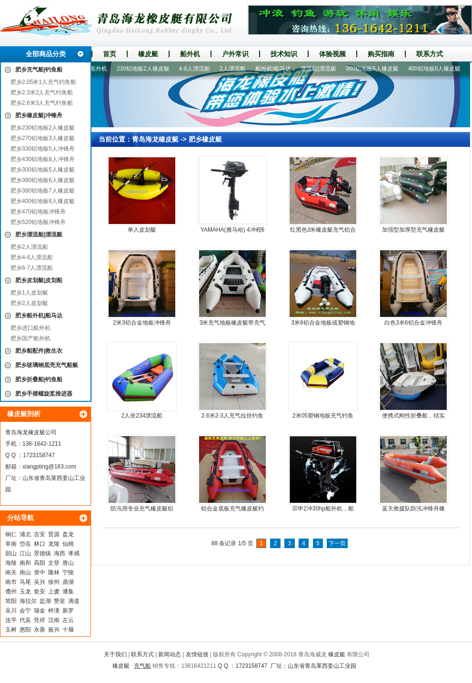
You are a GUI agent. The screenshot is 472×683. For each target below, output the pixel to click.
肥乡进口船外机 (30, 328)
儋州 (11, 591)
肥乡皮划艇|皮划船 (38, 280)
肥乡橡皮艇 (205, 139)
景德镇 (42, 553)
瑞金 (39, 610)
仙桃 (68, 543)
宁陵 (68, 572)
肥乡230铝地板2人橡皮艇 (42, 127)
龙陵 (54, 543)
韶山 (11, 553)
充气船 (142, 666)
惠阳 (25, 629)
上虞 (54, 591)
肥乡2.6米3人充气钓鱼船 (41, 103)
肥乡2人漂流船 (29, 247)
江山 (25, 553)
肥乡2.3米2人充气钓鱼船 (41, 92)
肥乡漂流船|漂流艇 (38, 234)
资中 (39, 572)
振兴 (54, 629)
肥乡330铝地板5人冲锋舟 (42, 148)
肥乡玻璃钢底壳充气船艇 (46, 365)
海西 (59, 553)
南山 (25, 572)
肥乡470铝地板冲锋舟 (38, 211)
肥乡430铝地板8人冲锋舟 (42, 159)
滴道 (74, 601)
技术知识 (284, 54)
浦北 (25, 534)
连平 (11, 620)
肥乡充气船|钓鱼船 (38, 69)
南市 (11, 582)
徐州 (54, 582)
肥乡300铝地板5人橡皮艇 (42, 169)
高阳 (39, 563)
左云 (68, 620)
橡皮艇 (148, 54)
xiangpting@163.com (49, 466)
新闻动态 (169, 654)
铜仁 (11, 534)
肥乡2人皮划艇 (29, 303)
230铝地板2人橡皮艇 (146, 68)
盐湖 (45, 601)
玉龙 (25, 591)
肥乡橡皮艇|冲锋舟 (38, 115)
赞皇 (59, 601)
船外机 (190, 54)
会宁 (25, 610)
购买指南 (381, 54)
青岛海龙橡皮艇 (155, 139)
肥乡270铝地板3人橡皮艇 (42, 138)
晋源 (54, 534)
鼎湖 (68, 582)
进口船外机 (95, 68)
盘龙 (68, 534)
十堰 (68, 629)
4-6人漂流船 (197, 68)
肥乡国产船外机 (30, 338)
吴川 (11, 610)
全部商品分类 (46, 54)
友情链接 (197, 654)
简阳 (11, 601)
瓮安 (39, 591)
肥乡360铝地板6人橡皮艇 (42, 180)
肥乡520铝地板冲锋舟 (38, 222)
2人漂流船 (235, 68)
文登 (54, 563)
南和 (25, 563)
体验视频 (332, 54)
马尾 (25, 582)
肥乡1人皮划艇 (29, 292)
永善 (39, 629)
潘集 (68, 591)
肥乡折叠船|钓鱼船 (38, 379)
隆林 (54, 572)
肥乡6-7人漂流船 (31, 268)
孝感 (74, 553)
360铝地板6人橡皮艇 (375, 68)
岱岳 (25, 543)
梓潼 (54, 610)
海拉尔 (28, 601)
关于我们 (115, 654)
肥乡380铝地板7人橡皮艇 (42, 190)
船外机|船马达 (276, 68)
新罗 (68, 610)
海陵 (11, 563)
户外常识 (235, 54)
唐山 (68, 563)
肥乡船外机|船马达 (38, 315)
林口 (39, 543)
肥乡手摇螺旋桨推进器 (43, 393)
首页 (109, 54)
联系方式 (429, 54)
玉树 (11, 629)
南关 (11, 572)
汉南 (54, 620)
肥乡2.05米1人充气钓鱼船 (43, 82)
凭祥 (39, 620)
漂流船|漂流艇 (321, 68)
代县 (25, 620)
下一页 (337, 543)
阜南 (11, 543)
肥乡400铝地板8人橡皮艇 (42, 201)
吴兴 (39, 582)
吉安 (39, 534)
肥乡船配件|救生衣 (38, 350)
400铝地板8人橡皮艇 (437, 68)
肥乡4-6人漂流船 (31, 257)
